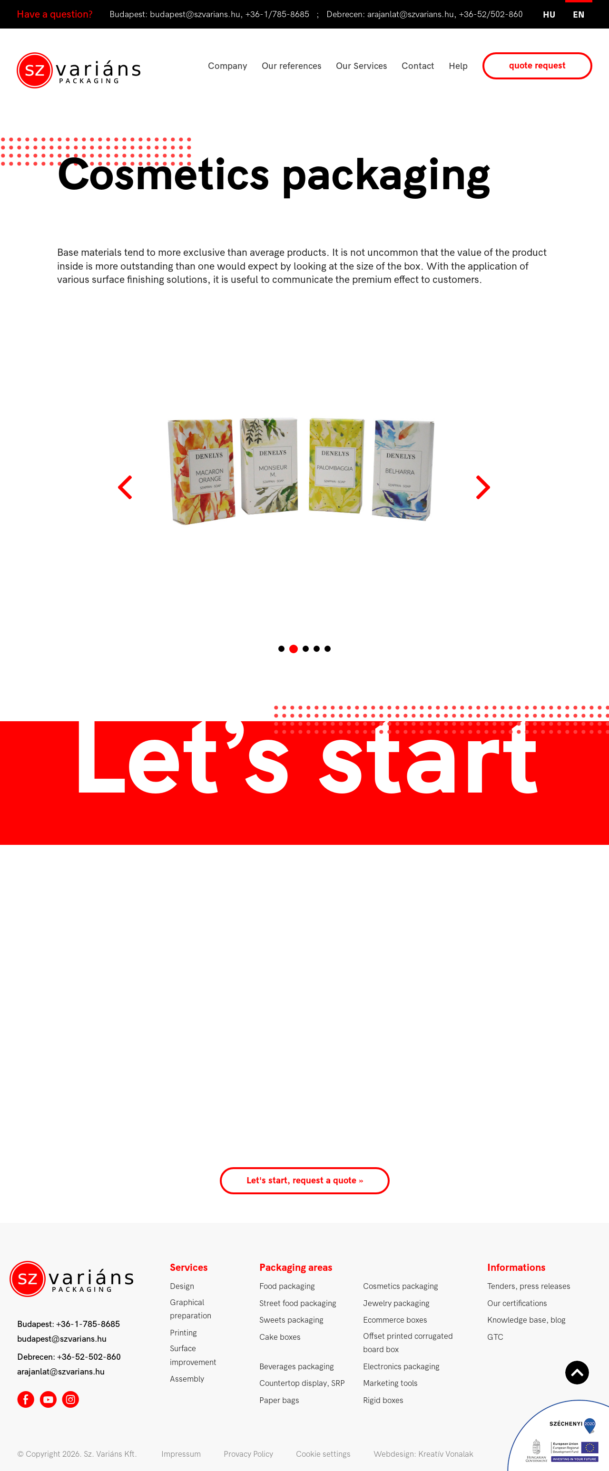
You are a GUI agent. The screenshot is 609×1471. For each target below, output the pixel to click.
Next (483, 487)
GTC (495, 1337)
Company (227, 66)
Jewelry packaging (396, 1303)
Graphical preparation (190, 1309)
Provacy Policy (248, 1454)
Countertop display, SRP (302, 1383)
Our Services (361, 66)
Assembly (187, 1379)
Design (182, 1286)
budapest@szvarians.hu (195, 14)
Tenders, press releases (528, 1286)
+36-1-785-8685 (88, 1324)
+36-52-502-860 (89, 1357)
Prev (126, 487)
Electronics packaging (401, 1366)
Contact (418, 66)
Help (458, 66)
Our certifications (517, 1303)
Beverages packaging (296, 1366)
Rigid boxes (383, 1400)
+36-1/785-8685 (277, 14)
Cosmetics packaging (400, 1286)
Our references (292, 66)
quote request (537, 65)
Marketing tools (390, 1383)
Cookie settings (323, 1454)
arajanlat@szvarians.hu (410, 14)
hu (549, 14)
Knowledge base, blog (526, 1320)
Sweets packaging (291, 1320)
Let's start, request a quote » (304, 1180)
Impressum (181, 1454)
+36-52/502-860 (491, 14)
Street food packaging (297, 1303)
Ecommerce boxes (395, 1320)
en (579, 14)
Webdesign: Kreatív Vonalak (423, 1454)
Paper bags (279, 1400)
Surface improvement (193, 1355)
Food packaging (287, 1286)
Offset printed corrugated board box (408, 1343)
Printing (183, 1332)
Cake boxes (280, 1337)
